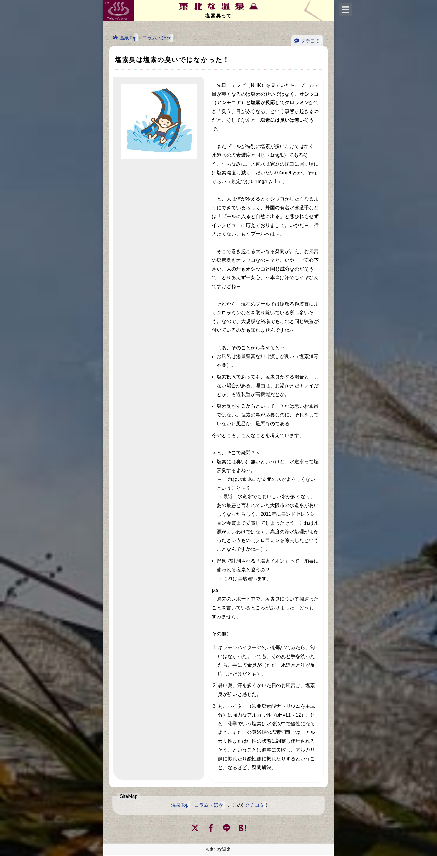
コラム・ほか (156, 37)
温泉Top (128, 37)
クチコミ (310, 40)
